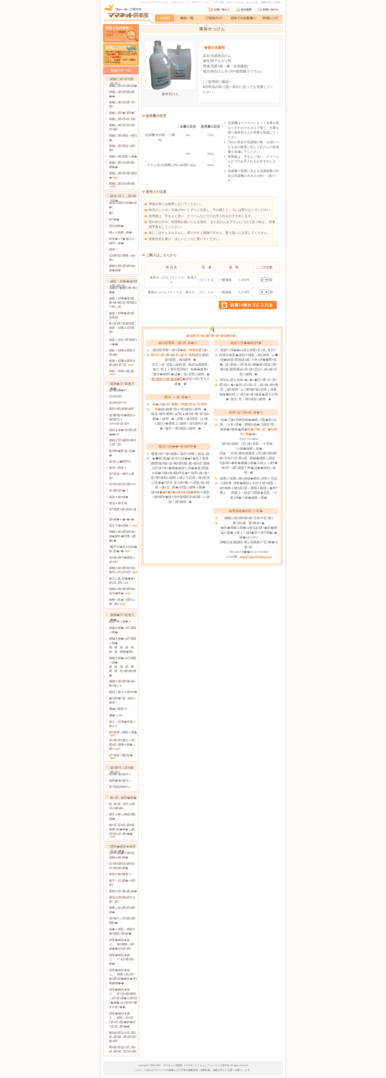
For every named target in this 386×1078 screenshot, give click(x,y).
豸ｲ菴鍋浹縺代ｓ (120, 786)
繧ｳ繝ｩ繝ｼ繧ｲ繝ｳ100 (122, 484)
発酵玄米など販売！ (272, 2)
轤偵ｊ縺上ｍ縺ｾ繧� (123, 692)
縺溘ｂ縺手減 (118, 503)
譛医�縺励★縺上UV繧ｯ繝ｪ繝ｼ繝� (121, 959)
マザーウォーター (201, 2)
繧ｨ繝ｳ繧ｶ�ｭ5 (118, 490)
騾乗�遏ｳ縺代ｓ (120, 780)
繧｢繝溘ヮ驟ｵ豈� (121, 755)
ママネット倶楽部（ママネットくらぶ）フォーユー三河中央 (196, 1065)
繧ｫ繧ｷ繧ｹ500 (118, 402)
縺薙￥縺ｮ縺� (118, 497)
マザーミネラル (234, 2)
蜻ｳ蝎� (114, 219)
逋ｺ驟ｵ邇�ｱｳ (118, 390)
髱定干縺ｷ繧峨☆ (120, 525)
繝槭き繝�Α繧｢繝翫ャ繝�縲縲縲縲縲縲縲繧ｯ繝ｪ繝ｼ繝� (122, 666)
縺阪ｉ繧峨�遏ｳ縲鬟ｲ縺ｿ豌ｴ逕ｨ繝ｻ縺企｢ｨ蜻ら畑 (123, 302)
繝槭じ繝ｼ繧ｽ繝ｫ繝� (123, 85)
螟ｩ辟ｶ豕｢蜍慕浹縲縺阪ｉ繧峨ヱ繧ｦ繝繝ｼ (123, 328)
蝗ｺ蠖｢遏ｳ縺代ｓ (120, 774)
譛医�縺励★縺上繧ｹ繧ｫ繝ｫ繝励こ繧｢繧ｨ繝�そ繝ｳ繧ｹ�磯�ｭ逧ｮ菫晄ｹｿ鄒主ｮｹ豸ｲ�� (123, 998)
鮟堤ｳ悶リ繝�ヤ (120, 621)
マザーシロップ (180, 2)
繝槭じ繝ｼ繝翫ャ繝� (123, 156)
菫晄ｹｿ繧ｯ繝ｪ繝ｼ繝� (123, 891)
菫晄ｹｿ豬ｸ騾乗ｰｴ (120, 874)
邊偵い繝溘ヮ (118, 467)
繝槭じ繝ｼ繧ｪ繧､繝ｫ (122, 119)
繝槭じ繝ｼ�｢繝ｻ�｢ (122, 113)
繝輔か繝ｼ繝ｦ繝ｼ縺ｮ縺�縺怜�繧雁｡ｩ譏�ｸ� (122, 536)
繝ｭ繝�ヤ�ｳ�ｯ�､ (122, 519)
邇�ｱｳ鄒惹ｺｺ (118, 709)
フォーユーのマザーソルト (154, 2)
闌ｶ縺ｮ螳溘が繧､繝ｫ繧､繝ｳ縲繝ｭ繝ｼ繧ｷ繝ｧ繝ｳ (123, 1037)
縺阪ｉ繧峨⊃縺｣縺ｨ (122, 371)
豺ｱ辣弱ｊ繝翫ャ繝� (123, 732)
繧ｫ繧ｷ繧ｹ (115, 396)
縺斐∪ (113, 249)
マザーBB (218, 2)
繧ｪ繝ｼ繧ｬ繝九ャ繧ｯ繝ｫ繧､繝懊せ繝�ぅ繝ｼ (122, 744)
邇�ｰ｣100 (115, 715)
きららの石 (252, 2)
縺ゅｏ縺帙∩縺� (120, 232)
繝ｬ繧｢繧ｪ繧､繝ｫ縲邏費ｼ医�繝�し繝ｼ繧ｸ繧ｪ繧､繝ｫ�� (123, 829)
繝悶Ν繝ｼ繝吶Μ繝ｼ (121, 409)
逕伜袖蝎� (116, 226)
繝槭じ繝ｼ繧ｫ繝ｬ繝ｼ (122, 183)
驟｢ (111, 213)
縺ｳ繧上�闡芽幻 (120, 461)
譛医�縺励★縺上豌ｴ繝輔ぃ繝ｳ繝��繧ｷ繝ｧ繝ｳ (122, 944)
